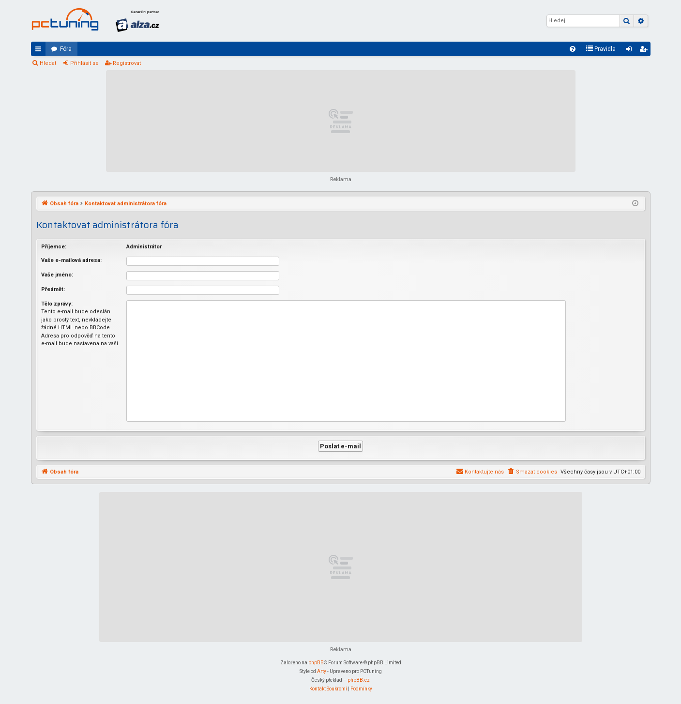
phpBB (316, 662)
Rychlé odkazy (40, 51)
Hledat (48, 63)
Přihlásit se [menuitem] (630, 51)
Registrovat (127, 63)
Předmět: (53, 289)
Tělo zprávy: (57, 304)
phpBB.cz (359, 680)
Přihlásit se (84, 63)
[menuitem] (572, 49)
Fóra (66, 49)
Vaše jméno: (57, 275)
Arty (321, 671)
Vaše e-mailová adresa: (71, 260)
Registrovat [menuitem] (645, 51)
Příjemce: (53, 247)
